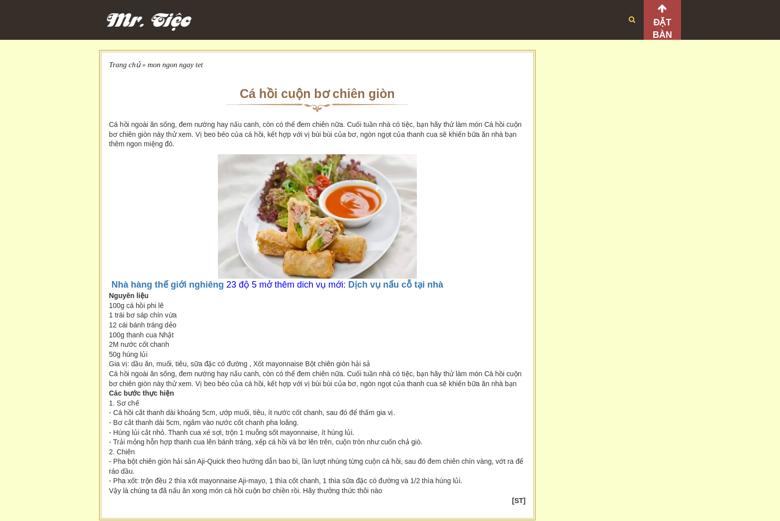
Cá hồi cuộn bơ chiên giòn (317, 94)
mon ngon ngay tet (175, 65)
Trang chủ (124, 65)
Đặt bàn (662, 28)
